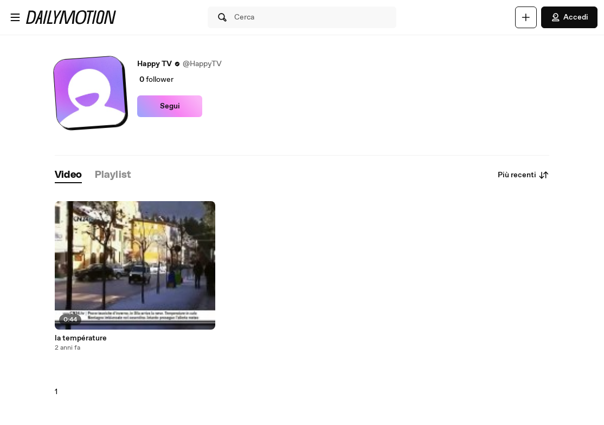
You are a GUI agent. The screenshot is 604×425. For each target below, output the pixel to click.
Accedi (569, 17)
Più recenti (523, 175)
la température (81, 338)
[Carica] (526, 17)
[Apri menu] (15, 17)
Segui (170, 106)
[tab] (68, 175)
